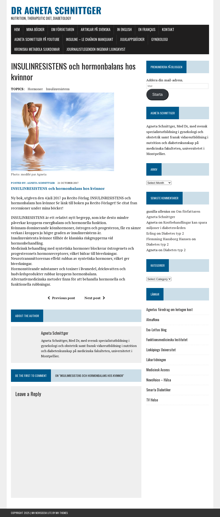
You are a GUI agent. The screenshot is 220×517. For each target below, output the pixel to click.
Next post (94, 298)
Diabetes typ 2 (173, 233)
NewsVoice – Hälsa (158, 379)
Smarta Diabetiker (158, 389)
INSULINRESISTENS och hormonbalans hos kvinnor (58, 188)
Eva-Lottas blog (156, 329)
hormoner (35, 89)
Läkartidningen (156, 359)
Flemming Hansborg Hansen (168, 239)
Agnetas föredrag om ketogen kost (169, 309)
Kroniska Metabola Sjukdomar (37, 49)
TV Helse (152, 399)
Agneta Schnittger (41, 182)
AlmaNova (152, 319)
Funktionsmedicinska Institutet (167, 339)
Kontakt (168, 29)
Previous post (61, 298)
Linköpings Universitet (161, 349)
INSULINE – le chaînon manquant (89, 39)
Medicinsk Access (158, 369)
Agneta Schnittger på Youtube (36, 39)
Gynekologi (159, 39)
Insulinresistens (58, 89)
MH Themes (62, 513)
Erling (151, 233)
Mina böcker (35, 29)
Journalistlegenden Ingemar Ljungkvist (95, 49)
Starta (157, 94)
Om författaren (62, 29)
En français (146, 29)
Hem (17, 29)
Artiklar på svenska (95, 29)
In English (124, 29)
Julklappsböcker (132, 39)
